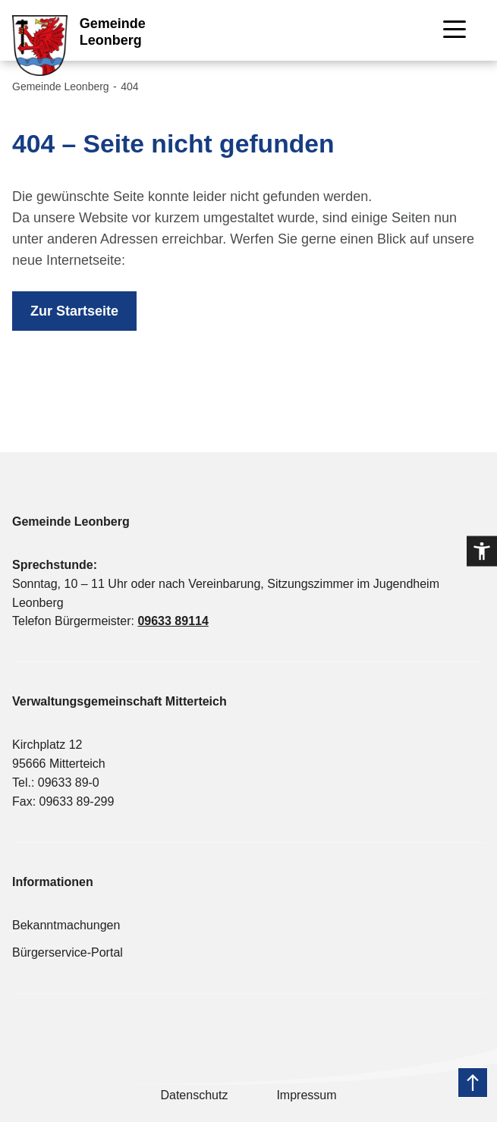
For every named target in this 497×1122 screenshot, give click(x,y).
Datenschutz (194, 1095)
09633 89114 (172, 620)
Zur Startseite (74, 311)
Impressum (306, 1095)
